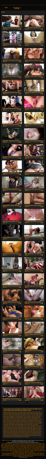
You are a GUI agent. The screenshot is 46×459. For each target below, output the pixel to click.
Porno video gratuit (20, 448)
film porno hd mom (25, 413)
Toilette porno (16, 456)
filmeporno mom (13, 416)
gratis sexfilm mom (10, 417)
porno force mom (22, 429)
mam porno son (7, 419)
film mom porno (16, 413)
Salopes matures (18, 450)
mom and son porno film (19, 420)
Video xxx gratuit (33, 450)
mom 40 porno (23, 419)
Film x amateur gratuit (6, 443)
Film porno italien (35, 448)
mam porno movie (36, 417)
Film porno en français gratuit (26, 444)
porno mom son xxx (24, 436)
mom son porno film (32, 425)
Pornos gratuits (12, 447)
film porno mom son (35, 413)
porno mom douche (22, 434)
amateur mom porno (8, 412)
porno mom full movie (14, 435)
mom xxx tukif (14, 427)
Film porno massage (8, 444)
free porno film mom (22, 416)
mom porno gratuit (18, 424)
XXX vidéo (31, 449)
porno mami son (17, 432)
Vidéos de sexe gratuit (32, 445)
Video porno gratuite (40, 446)
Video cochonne (28, 448)
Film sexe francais (6, 454)
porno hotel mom (14, 431)
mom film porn (24, 421)
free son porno (31, 416)
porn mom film (18, 428)
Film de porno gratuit (23, 452)
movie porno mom (22, 427)
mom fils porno (31, 421)
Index (6, 7)
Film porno (33, 446)
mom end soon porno (15, 421)
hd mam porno (19, 417)
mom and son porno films (32, 420)
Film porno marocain (24, 443)
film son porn (33, 414)
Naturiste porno (22, 456)
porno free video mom (32, 429)
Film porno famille (19, 446)
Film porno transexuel (5, 453)
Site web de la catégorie (17, 8)
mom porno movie (28, 424)
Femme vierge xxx (27, 446)
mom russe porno (13, 425)
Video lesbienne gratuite (9, 445)
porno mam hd (9, 432)
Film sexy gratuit (33, 455)
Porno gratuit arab (36, 447)
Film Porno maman (8, 440)
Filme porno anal (12, 448)
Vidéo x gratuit (9, 449)
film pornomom (15, 414)
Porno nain (26, 449)
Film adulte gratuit (25, 447)
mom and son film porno (33, 419)
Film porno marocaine (17, 455)
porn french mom (10, 428)
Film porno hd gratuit (15, 443)
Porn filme (6, 450)
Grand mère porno (41, 455)
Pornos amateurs (20, 449)
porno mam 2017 (22, 431)
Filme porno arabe (40, 453)
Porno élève (36, 454)
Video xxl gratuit (38, 443)
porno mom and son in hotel (28, 432)
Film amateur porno (8, 455)
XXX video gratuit (26, 450)
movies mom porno (31, 427)
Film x (31, 447)
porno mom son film (14, 436)
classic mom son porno (32, 412)
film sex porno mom (24, 414)
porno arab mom (26, 428)
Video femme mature (37, 444)
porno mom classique (12, 434)
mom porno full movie (8, 424)
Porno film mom (13, 454)
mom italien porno (10, 423)
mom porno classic (28, 423)
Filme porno (39, 445)
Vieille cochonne (16, 444)
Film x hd (7, 448)
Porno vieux (18, 447)
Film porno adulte (20, 454)
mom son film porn (22, 425)
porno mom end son (33, 434)
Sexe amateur (32, 443)
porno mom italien (24, 435)
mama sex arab (15, 419)
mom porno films (38, 423)
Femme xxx (40, 450)
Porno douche (31, 452)
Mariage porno (21, 453)
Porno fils (14, 449)
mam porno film (27, 417)
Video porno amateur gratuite (21, 445)
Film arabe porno (11, 446)
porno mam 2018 (31, 431)
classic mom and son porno (20, 412)
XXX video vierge (4, 447)
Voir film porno (11, 450)
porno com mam (14, 429)
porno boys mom (34, 428)
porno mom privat (33, 435)
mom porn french (19, 423)
